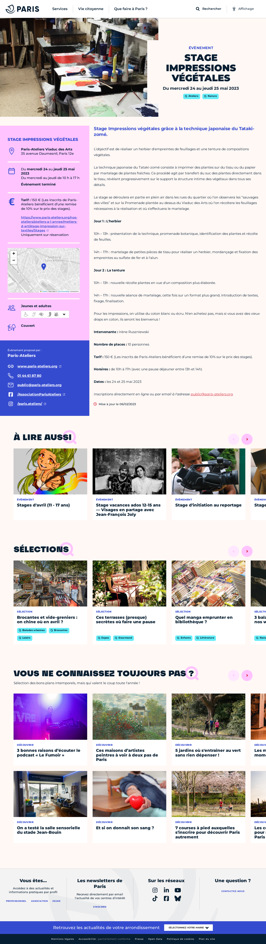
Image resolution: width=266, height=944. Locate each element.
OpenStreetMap (63, 291)
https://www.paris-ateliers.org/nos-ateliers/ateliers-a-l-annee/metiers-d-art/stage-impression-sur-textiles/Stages (49, 224)
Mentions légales (62, 939)
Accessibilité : (104, 939)
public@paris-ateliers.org (212, 394)
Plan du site (207, 939)
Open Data (155, 939)
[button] (43, 266)
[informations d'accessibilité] (45, 314)
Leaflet (43, 291)
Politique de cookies (180, 939)
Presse (139, 939)
